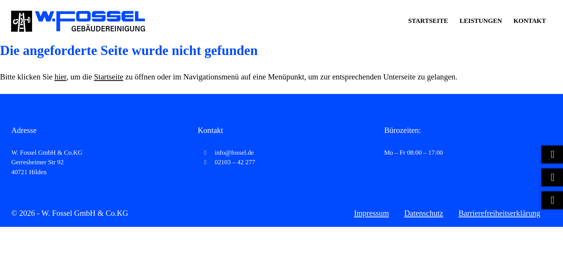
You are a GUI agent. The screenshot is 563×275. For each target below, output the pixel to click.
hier (60, 77)
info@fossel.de (226, 152)
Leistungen (481, 20)
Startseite (428, 20)
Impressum (371, 213)
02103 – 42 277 (226, 162)
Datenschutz (423, 213)
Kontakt (529, 20)
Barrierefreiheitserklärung (499, 213)
